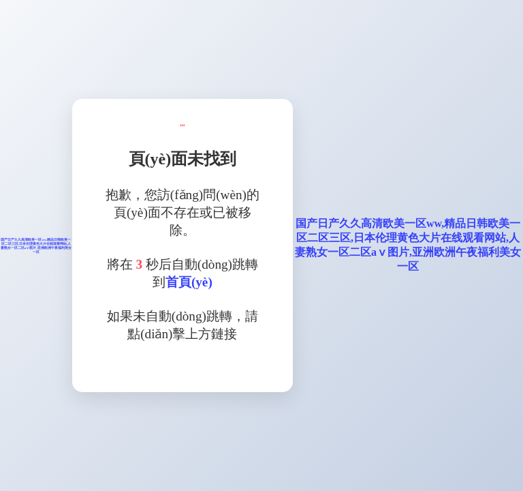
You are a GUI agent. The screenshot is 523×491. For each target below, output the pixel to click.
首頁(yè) (188, 282)
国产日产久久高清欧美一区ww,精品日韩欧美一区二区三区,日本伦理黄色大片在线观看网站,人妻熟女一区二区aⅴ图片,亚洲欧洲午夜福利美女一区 (36, 246)
